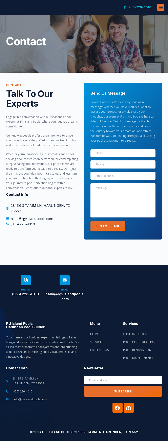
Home (94, 334)
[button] (160, 12)
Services (96, 342)
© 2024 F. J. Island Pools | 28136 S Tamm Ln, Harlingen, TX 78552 (84, 432)
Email (64, 289)
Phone (25, 289)
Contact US (99, 350)
